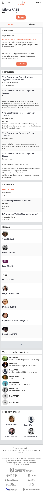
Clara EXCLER (8, 239)
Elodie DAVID (29, 425)
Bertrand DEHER (11, 437)
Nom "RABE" (14, 396)
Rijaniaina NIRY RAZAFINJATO (15, 320)
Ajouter (22, 17)
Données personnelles (14, 461)
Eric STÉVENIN (8, 279)
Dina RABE (13, 364)
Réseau (32, 24)
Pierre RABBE (14, 382)
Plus (21, 344)
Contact (17, 459)
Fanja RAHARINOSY (10, 293)
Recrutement (31, 459)
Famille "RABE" (15, 402)
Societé (38, 459)
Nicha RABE (13, 370)
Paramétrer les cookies (29, 461)
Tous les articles (23, 463)
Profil (10, 24)
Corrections (32, 463)
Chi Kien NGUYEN (30, 437)
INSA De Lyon (8, 189)
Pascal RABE (14, 376)
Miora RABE (13, 357)
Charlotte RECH (10, 424)
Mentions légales (12, 463)
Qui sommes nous (8, 459)
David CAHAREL (9, 252)
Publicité (23, 459)
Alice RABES (13, 388)
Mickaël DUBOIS (9, 307)
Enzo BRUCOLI (8, 266)
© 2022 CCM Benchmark (21, 465)
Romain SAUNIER (9, 334)
